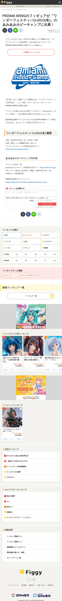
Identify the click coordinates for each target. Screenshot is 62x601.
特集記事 (7, 529)
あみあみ (6, 275)
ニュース (10, 6)
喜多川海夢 (11, 496)
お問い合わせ (41, 585)
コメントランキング (12, 405)
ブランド (26, 248)
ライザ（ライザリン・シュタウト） (19, 517)
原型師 (45, 248)
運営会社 (31, 585)
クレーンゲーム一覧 (14, 558)
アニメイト (14, 275)
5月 (26, 254)
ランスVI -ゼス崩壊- (14, 472)
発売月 (6, 260)
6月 (36, 254)
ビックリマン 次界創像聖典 (16, 466)
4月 (17, 254)
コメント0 (57, 30)
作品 (24, 241)
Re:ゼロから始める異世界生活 (17, 456)
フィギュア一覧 (31, 296)
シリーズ (7, 241)
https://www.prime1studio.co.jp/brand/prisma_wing (26, 182)
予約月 (6, 254)
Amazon (23, 275)
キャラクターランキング (14, 489)
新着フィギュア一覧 (13, 287)
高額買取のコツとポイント (16, 547)
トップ (4, 6)
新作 (5, 235)
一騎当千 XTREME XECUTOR (17, 461)
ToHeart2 (10, 477)
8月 (55, 254)
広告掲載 (24, 585)
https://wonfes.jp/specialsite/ (17, 149)
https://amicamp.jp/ (48, 167)
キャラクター (47, 241)
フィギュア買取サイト (15, 542)
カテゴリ (45, 235)
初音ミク (10, 507)
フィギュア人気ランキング (15, 333)
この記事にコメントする (31, 52)
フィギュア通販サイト (15, 536)
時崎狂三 (10, 512)
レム (8, 501)
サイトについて (14, 585)
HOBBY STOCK (33, 275)
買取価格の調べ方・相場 (15, 552)
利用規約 (50, 585)
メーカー (7, 248)
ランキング (26, 235)
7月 (45, 254)
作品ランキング (10, 449)
